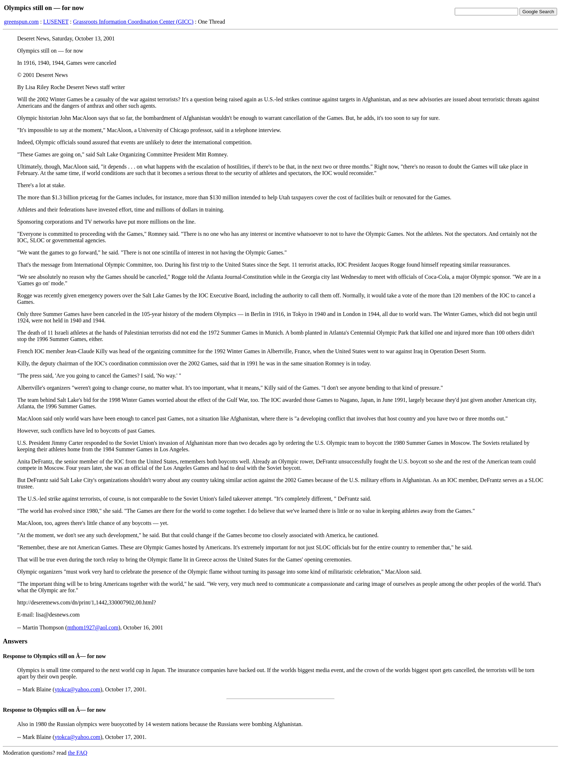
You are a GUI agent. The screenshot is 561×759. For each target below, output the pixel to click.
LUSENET (56, 22)
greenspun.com (21, 22)
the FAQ (77, 753)
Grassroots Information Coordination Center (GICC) (133, 22)
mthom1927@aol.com (92, 627)
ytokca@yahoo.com (77, 689)
